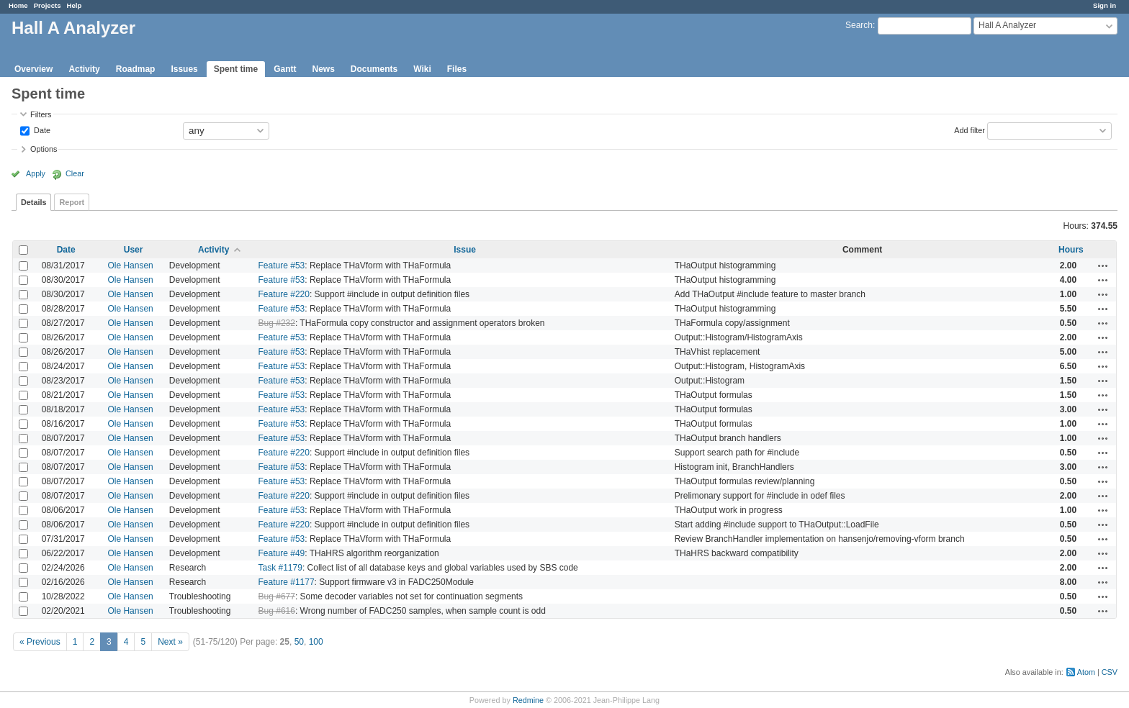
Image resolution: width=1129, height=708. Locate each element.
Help (74, 5)
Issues (184, 69)
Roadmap (136, 69)
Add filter (969, 129)
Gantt (285, 69)
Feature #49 (281, 553)
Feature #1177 (286, 582)
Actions (1103, 265)
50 (299, 642)
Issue (465, 250)
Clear (75, 173)
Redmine (528, 700)
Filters (40, 114)
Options (43, 149)
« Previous (39, 642)
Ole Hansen (130, 265)
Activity (83, 69)
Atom (1086, 672)
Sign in (1104, 5)
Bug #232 (276, 323)
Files (457, 69)
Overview (33, 69)
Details (33, 202)
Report (71, 202)
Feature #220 (284, 294)
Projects (47, 5)
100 (316, 642)
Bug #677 (276, 596)
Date (41, 129)
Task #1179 (280, 568)
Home (18, 5)
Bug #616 (276, 611)
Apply (35, 173)
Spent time (236, 69)
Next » (170, 642)
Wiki (422, 69)
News (323, 69)
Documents (374, 69)
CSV (1109, 672)
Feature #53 (281, 265)
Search (859, 25)
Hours (1071, 250)
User (133, 250)
